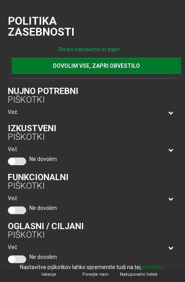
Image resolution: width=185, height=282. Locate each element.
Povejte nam (95, 274)
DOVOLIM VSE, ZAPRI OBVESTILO (96, 66)
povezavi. (153, 267)
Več (12, 112)
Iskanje (49, 274)
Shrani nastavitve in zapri (89, 49)
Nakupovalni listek (139, 274)
